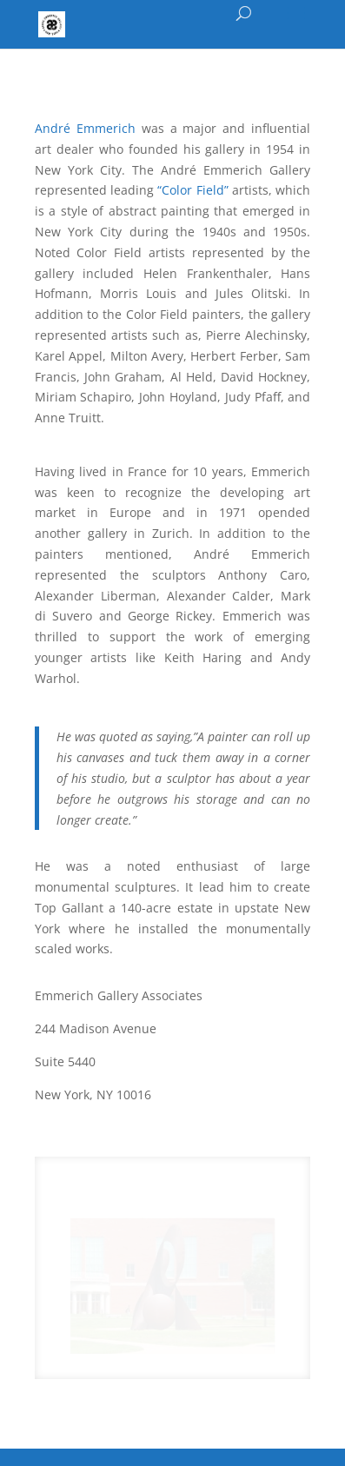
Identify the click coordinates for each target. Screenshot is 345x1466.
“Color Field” (194, 190)
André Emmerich (88, 128)
